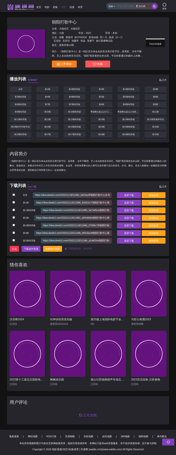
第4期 (47, 97)
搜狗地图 (143, 436)
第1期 (47, 89)
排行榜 (140, 6)
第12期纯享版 (74, 119)
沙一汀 (119, 37)
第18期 (101, 134)
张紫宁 (90, 40)
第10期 (47, 112)
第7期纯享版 (74, 104)
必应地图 (107, 436)
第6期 (155, 97)
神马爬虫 (162, 436)
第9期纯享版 (20, 112)
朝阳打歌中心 (64, 22)
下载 (129, 195)
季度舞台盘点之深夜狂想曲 (128, 112)
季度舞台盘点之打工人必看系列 (101, 112)
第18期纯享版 (128, 134)
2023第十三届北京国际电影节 (27, 379)
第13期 (101, 119)
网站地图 (33, 436)
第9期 (155, 104)
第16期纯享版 (20, 134)
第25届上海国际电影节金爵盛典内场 (108, 319)
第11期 (155, 112)
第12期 (47, 119)
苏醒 (61, 37)
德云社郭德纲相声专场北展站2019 (108, 379)
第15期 (101, 127)
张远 (83, 40)
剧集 (55, 7)
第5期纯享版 (128, 97)
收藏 (98, 64)
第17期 (47, 134)
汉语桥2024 (17, 319)
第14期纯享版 (74, 127)
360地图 (125, 436)
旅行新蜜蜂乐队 (104, 40)
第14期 (47, 127)
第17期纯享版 (74, 134)
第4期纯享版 (74, 97)
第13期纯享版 (128, 119)
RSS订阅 (51, 436)
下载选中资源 (31, 248)
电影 (47, 7)
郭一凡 (103, 37)
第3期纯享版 (20, 97)
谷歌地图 (88, 436)
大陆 (61, 33)
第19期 (155, 134)
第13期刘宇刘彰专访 (20, 127)
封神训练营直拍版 (61, 319)
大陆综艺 (64, 28)
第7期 (47, 104)
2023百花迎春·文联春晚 (145, 379)
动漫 (71, 7)
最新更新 (14, 436)
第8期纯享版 (128, 104)
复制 (153, 195)
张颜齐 (75, 40)
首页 (38, 7)
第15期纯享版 (128, 127)
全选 (14, 248)
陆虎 (111, 37)
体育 (80, 7)
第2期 (101, 89)
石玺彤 (57, 40)
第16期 (155, 127)
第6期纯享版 (20, 104)
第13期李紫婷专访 (155, 119)
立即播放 (64, 64)
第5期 (101, 97)
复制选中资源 (52, 248)
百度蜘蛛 (70, 436)
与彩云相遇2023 (141, 319)
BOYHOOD (81, 37)
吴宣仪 (66, 40)
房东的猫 (93, 37)
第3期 (155, 89)
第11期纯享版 (20, 119)
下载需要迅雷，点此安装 (78, 248)
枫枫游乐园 (57, 379)
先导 (20, 89)
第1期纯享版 (74, 89)
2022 (88, 33)
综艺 (63, 7)
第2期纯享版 (128, 89)
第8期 (101, 104)
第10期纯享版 (74, 112)
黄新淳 (69, 37)
